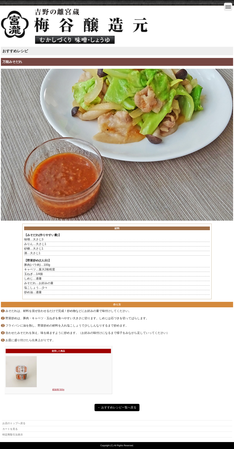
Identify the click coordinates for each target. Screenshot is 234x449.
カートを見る (10, 428)
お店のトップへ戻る (13, 423)
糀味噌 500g (58, 389)
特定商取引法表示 (12, 434)
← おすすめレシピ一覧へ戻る (117, 407)
